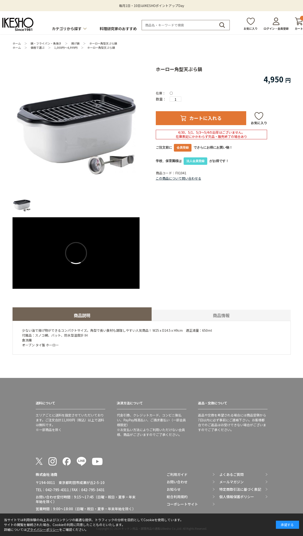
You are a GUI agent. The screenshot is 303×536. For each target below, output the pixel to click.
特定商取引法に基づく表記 (240, 489)
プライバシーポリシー (43, 529)
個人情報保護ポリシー (236, 496)
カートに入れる (205, 118)
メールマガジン (231, 482)
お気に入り (251, 28)
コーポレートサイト (182, 504)
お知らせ (174, 489)
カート (299, 23)
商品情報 (221, 315)
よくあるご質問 (231, 474)
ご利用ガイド (177, 474)
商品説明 (82, 315)
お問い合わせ (177, 482)
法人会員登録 (195, 161)
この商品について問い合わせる (178, 178)
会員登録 (183, 147)
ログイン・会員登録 (276, 28)
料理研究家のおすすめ (118, 28)
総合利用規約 (177, 496)
